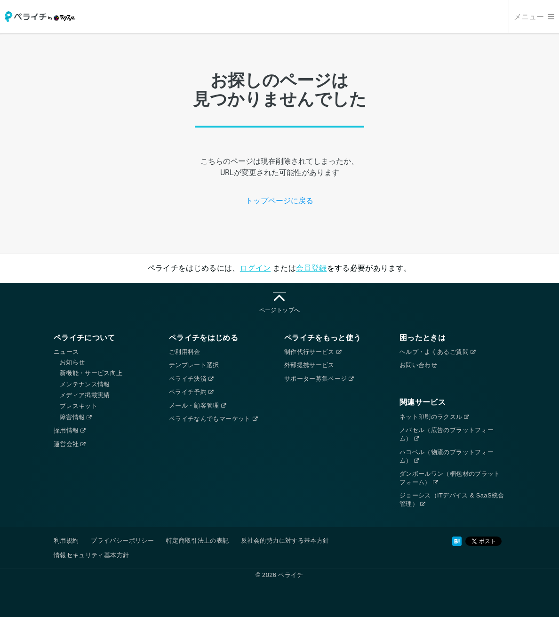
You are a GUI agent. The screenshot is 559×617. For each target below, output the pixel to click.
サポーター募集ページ (319, 378)
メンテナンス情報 (85, 384)
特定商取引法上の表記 (197, 540)
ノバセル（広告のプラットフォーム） (446, 434)
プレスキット (78, 405)
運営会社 (70, 444)
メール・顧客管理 (197, 405)
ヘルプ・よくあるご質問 (437, 351)
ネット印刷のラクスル (434, 416)
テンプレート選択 (194, 365)
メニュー (534, 17)
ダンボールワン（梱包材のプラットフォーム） (449, 478)
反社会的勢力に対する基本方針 (285, 540)
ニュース (66, 351)
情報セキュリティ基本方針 (91, 555)
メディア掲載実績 (85, 395)
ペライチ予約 (191, 391)
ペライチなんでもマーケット (213, 418)
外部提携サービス (309, 365)
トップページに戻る (279, 200)
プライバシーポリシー (122, 540)
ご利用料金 (184, 351)
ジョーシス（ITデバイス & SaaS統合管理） (451, 499)
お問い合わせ (418, 365)
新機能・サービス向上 (91, 373)
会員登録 (311, 268)
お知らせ (72, 362)
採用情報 (70, 430)
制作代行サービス (312, 351)
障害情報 (76, 417)
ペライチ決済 (191, 378)
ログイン (255, 268)
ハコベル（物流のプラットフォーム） (446, 456)
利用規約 (66, 540)
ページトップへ (279, 302)
